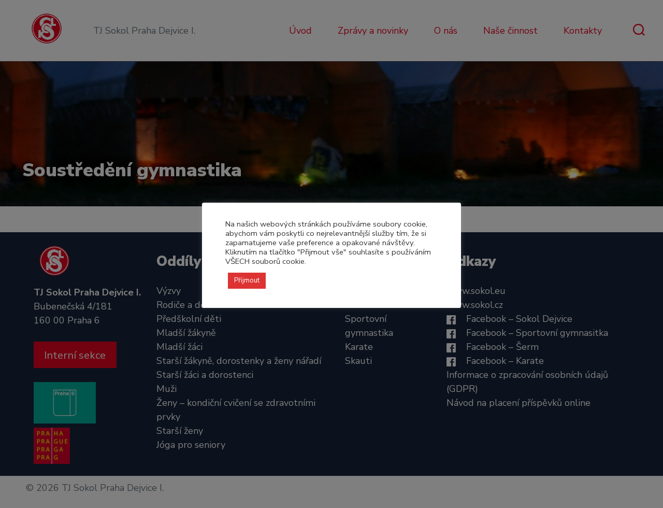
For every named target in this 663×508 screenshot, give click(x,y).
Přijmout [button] (247, 280)
